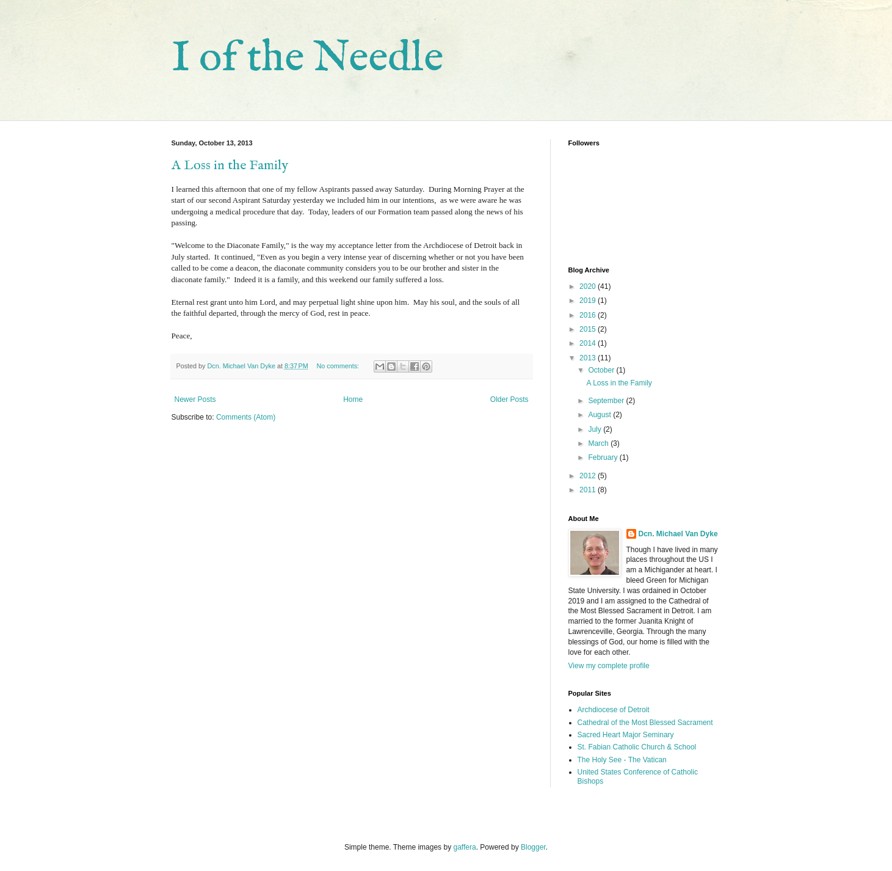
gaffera (464, 847)
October (602, 370)
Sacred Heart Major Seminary (626, 735)
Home (353, 399)
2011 (588, 490)
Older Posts (509, 399)
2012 (588, 476)
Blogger (533, 847)
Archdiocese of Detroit (614, 709)
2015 (588, 329)
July (595, 429)
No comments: (338, 366)
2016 (588, 315)
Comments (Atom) (245, 417)
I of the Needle (307, 59)
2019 (588, 300)
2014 (588, 343)
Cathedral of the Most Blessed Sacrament (645, 722)
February (603, 457)
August (600, 414)
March (599, 443)
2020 (588, 286)
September (607, 400)
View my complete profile (609, 665)
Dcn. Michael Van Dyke (678, 534)
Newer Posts (195, 399)
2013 (588, 358)
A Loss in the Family (230, 165)
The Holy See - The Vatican (622, 760)
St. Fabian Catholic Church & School (637, 747)
